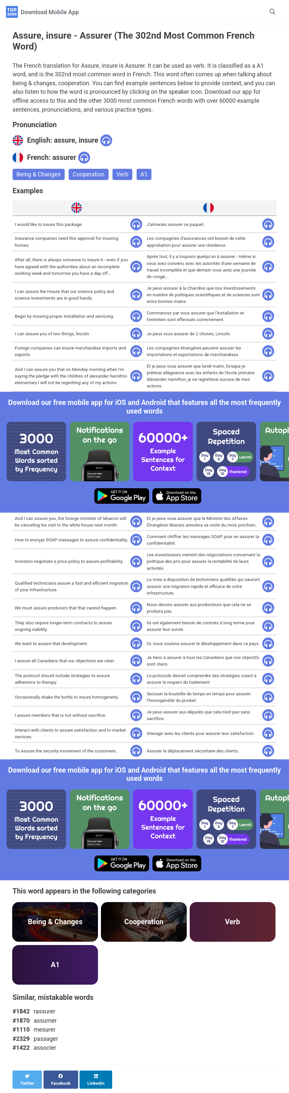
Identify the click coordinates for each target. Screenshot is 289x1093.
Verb (123, 175)
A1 (145, 175)
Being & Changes (38, 175)
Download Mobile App (50, 12)
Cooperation (89, 175)
